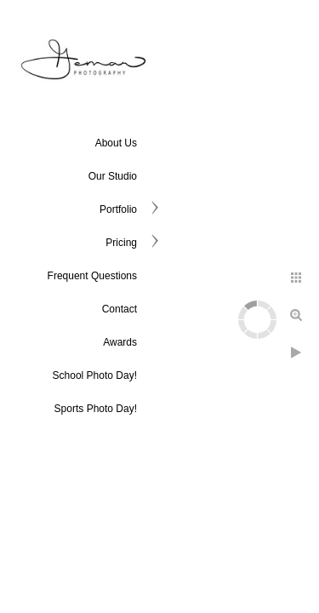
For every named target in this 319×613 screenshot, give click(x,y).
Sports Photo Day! (95, 409)
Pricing (121, 243)
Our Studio (112, 176)
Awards (120, 342)
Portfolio (118, 209)
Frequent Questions (92, 276)
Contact (119, 309)
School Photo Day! (95, 375)
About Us (116, 143)
